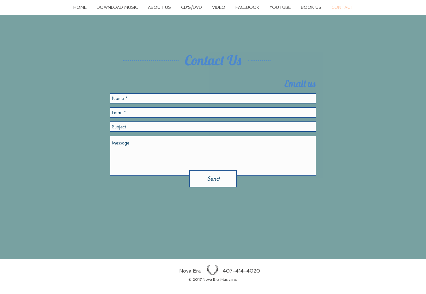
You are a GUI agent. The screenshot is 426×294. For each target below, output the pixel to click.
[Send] (213, 178)
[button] (117, 7)
